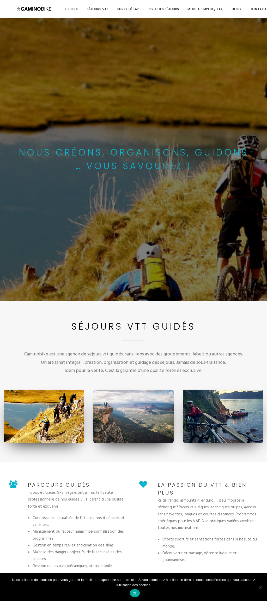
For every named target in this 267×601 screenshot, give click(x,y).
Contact (249, 9)
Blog (228, 9)
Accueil (63, 9)
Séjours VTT (89, 9)
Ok (134, 593)
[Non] (260, 587)
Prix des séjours (156, 9)
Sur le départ (121, 9)
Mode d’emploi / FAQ (197, 9)
